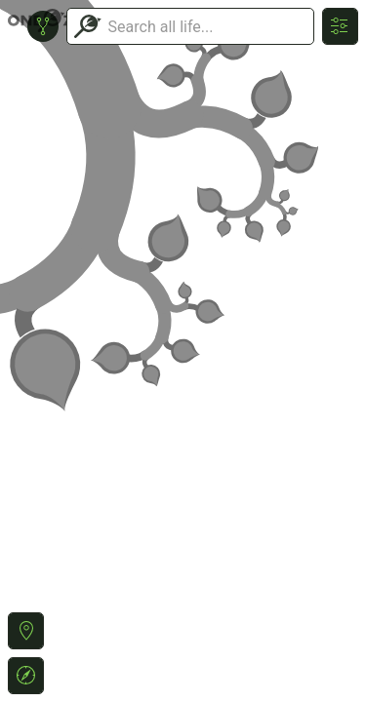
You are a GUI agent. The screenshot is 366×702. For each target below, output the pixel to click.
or (183, 351)
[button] (26, 630)
